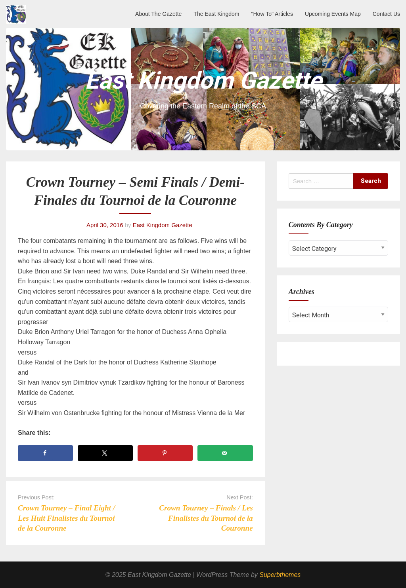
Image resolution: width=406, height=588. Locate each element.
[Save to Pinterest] (165, 453)
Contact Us (386, 14)
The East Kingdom (216, 14)
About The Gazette (158, 14)
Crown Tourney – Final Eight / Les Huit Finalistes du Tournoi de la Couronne (66, 518)
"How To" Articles (272, 14)
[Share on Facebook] (45, 453)
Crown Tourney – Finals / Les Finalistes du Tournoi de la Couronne (206, 518)
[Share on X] (105, 453)
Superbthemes (280, 574)
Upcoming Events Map (333, 14)
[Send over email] (225, 453)
